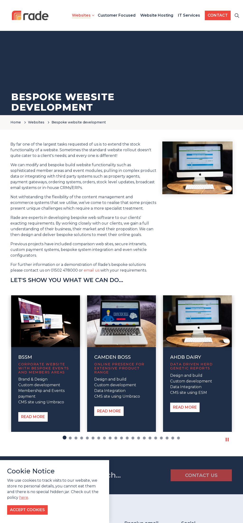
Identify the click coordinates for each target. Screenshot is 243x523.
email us (91, 270)
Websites (81, 15)
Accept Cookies (27, 510)
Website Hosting (156, 15)
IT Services (189, 15)
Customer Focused (117, 15)
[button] (197, 167)
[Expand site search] (236, 15)
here (23, 497)
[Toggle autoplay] (227, 439)
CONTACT (218, 15)
